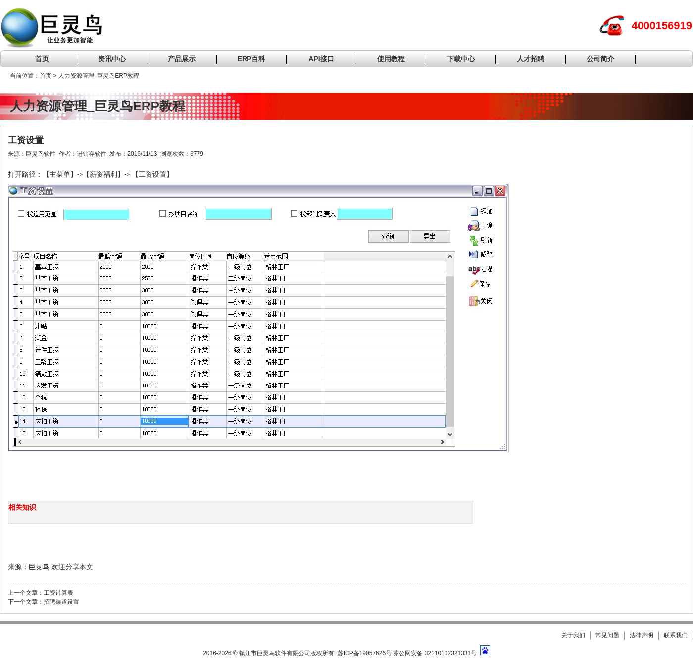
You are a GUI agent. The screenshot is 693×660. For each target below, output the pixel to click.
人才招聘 (530, 59)
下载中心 (461, 59)
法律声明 (641, 635)
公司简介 (600, 59)
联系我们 (676, 635)
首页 (42, 59)
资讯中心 (112, 59)
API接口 (321, 59)
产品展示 (182, 59)
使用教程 (391, 59)
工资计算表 (58, 592)
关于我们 (573, 635)
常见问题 (607, 635)
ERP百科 (252, 59)
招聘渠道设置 (61, 601)
